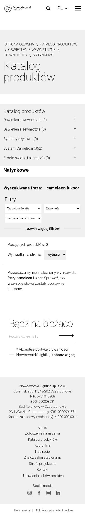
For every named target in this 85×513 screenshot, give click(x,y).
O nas (42, 427)
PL (62, 8)
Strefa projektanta (42, 463)
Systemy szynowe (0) (20, 139)
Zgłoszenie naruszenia (42, 433)
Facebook (39, 493)
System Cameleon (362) (22, 148)
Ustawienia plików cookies (43, 475)
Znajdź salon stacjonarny (42, 457)
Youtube (48, 493)
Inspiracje (42, 451)
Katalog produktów (24, 111)
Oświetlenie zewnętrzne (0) (24, 129)
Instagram (29, 493)
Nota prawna (22, 510)
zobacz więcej (63, 355)
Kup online (43, 445)
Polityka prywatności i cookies (54, 510)
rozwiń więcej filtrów (42, 229)
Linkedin (58, 493)
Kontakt (42, 470)
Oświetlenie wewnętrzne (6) (25, 120)
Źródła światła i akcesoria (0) (26, 158)
